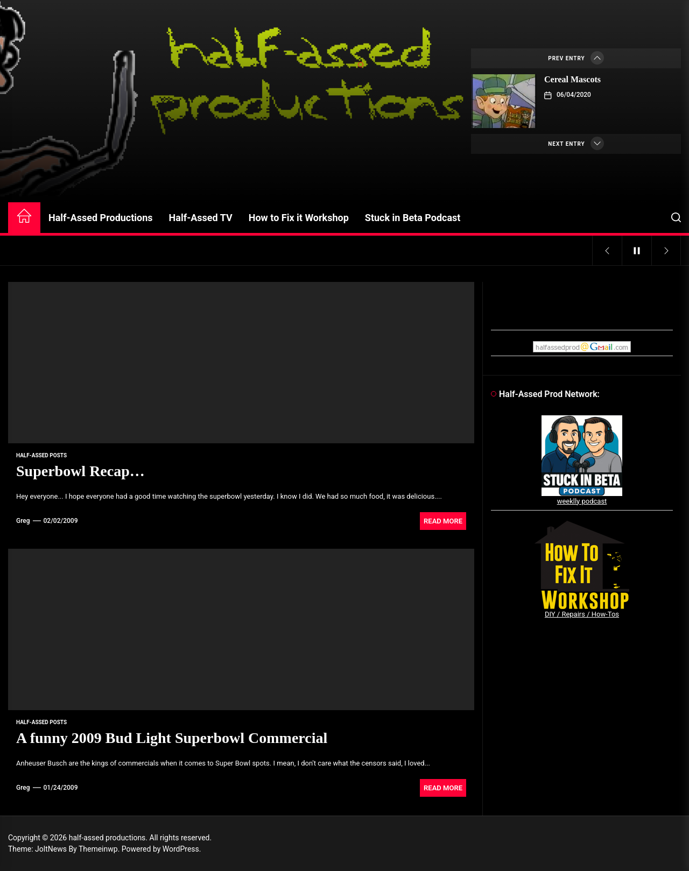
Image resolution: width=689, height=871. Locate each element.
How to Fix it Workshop (299, 217)
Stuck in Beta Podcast (413, 217)
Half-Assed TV (201, 217)
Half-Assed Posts (41, 455)
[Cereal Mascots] (504, 101)
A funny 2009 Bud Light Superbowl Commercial (171, 738)
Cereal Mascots (572, 79)
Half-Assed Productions (100, 217)
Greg (23, 521)
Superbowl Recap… (80, 471)
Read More (443, 521)
